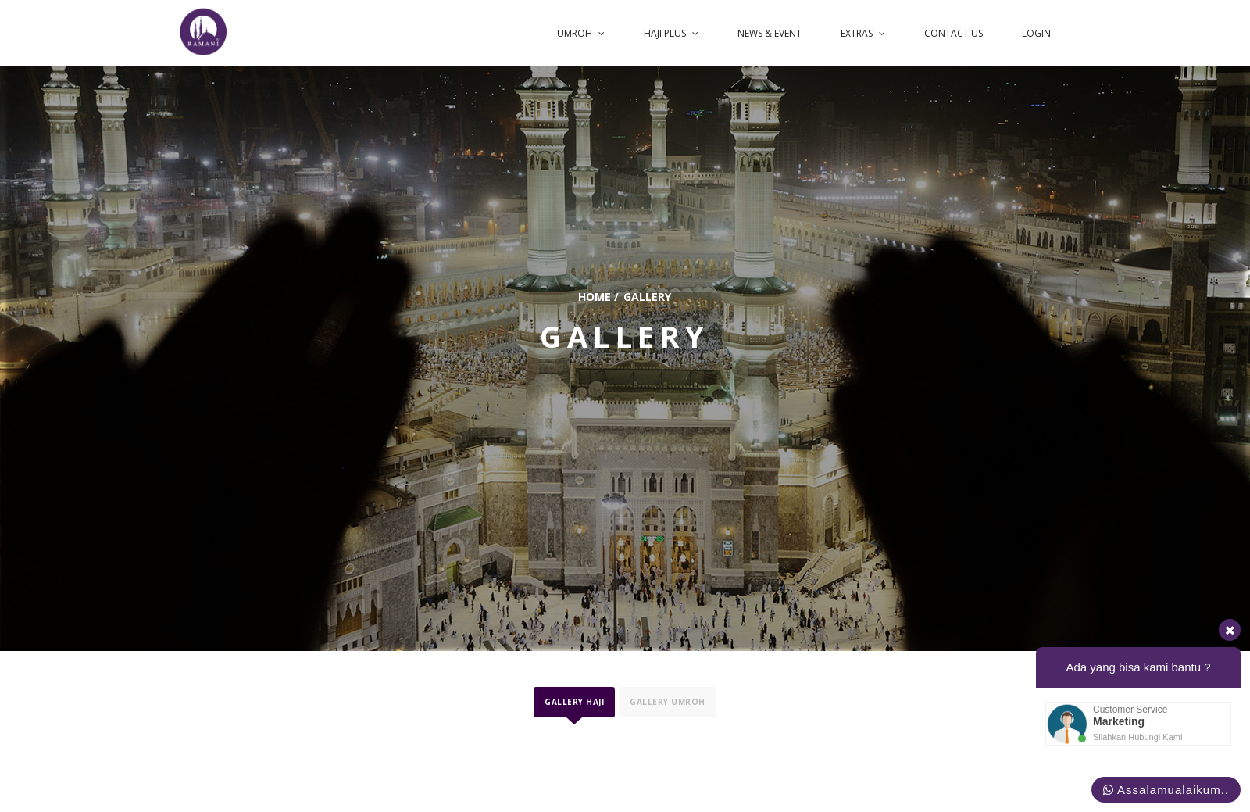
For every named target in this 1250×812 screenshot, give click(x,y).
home (594, 296)
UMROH (594, 30)
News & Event (778, 30)
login (1037, 30)
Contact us (957, 30)
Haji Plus (682, 30)
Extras (869, 30)
